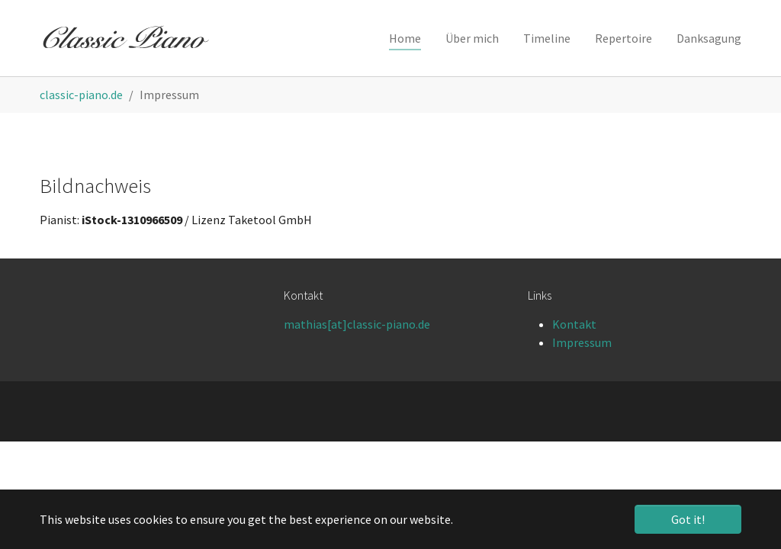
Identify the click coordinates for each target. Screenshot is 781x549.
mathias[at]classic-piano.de (357, 324)
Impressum (582, 342)
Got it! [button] (688, 519)
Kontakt (574, 324)
